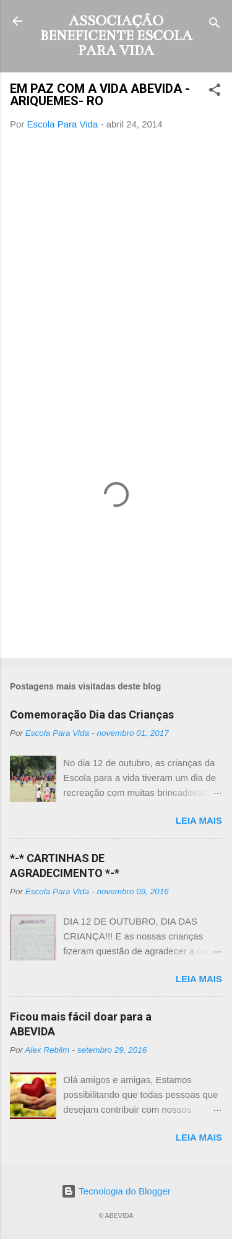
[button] (214, 91)
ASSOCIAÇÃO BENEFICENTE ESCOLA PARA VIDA (116, 35)
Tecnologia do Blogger (115, 1191)
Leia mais (199, 820)
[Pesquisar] (214, 25)
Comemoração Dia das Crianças (92, 714)
